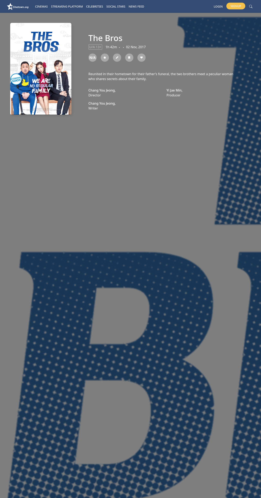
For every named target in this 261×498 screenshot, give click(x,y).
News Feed (136, 6)
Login (218, 6)
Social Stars (115, 6)
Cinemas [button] (41, 6)
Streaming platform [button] (67, 6)
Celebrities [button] (94, 6)
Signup (235, 6)
